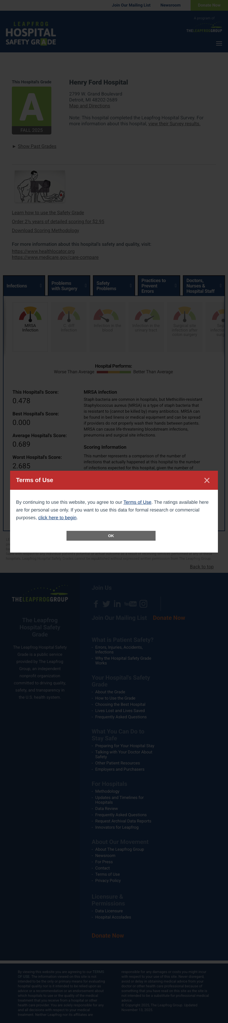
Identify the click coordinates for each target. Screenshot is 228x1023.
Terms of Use (137, 502)
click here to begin (57, 517)
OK (111, 536)
